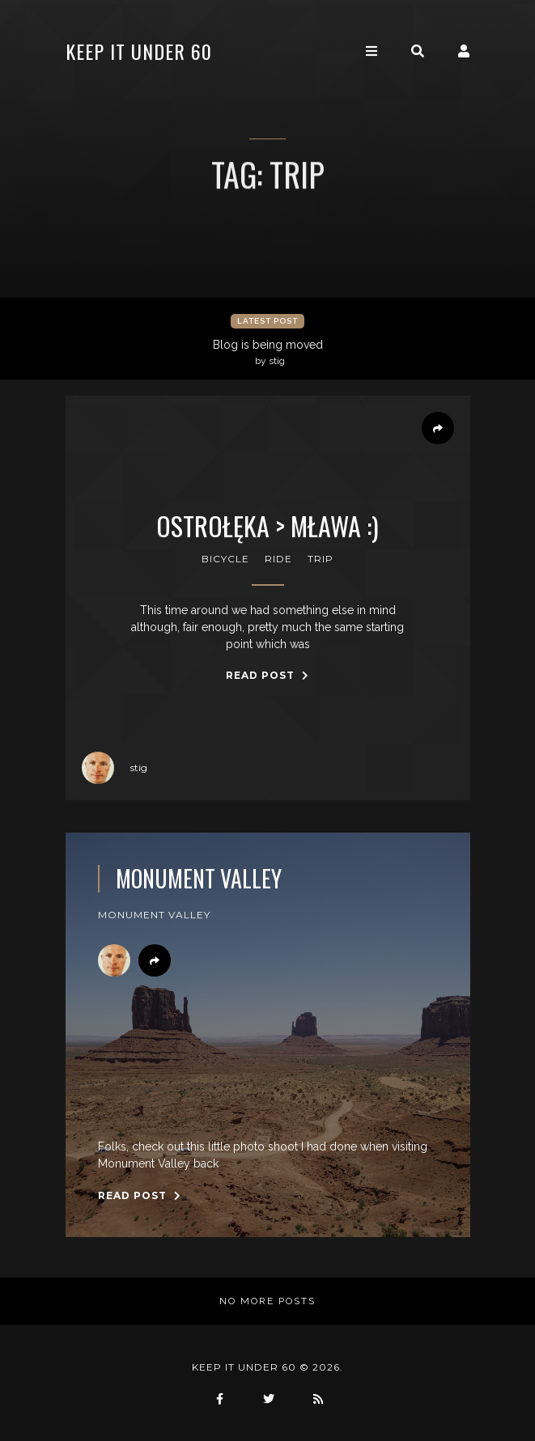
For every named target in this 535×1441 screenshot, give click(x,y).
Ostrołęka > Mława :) (267, 526)
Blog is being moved (270, 352)
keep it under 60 (139, 51)
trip (320, 559)
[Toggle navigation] (371, 51)
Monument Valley (199, 878)
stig (114, 768)
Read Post (267, 675)
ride (278, 559)
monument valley (154, 915)
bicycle (225, 559)
